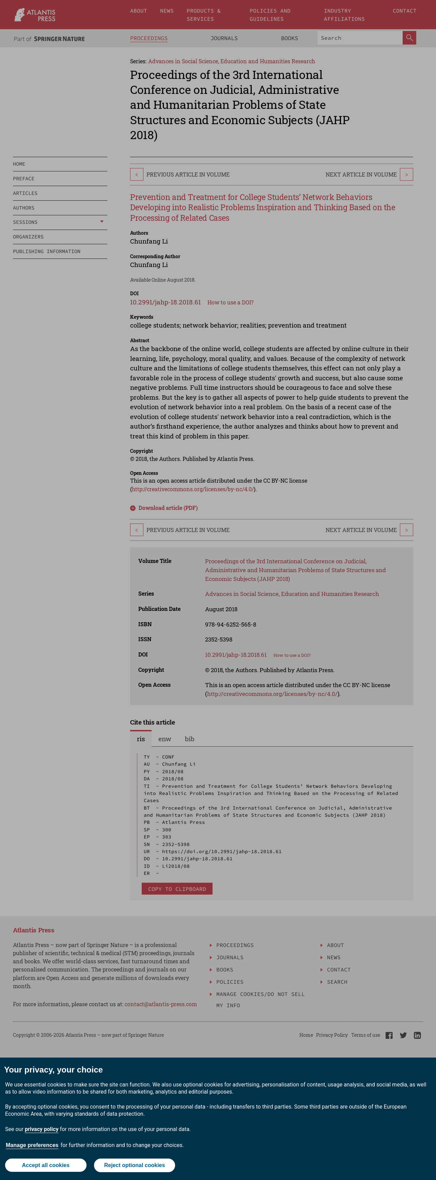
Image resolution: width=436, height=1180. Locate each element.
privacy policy (42, 1129)
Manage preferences (32, 1145)
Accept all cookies (45, 1165)
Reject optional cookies (134, 1165)
